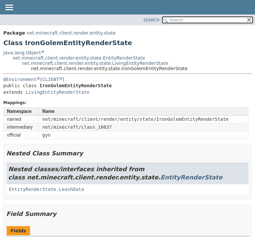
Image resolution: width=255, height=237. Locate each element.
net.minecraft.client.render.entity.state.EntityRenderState (79, 58)
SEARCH (151, 20)
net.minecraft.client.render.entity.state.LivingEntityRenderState (95, 63)
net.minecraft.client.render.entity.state (70, 33)
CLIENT (51, 79)
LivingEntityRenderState (57, 92)
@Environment (20, 79)
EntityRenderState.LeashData (46, 189)
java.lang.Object (22, 52)
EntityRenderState (191, 177)
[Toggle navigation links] (9, 8)
